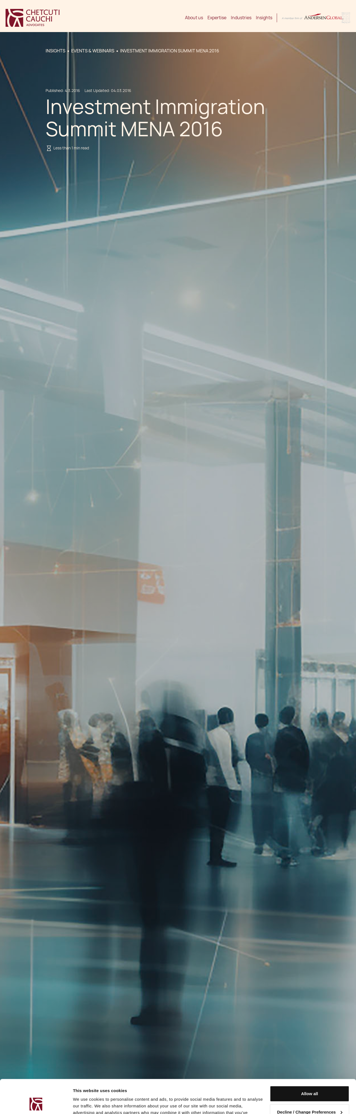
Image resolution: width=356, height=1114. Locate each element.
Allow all (309, 1062)
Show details (86, 1103)
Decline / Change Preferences (309, 1080)
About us (194, 18)
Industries (241, 18)
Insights (264, 18)
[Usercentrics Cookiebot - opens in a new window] (36, 1103)
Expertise (216, 18)
